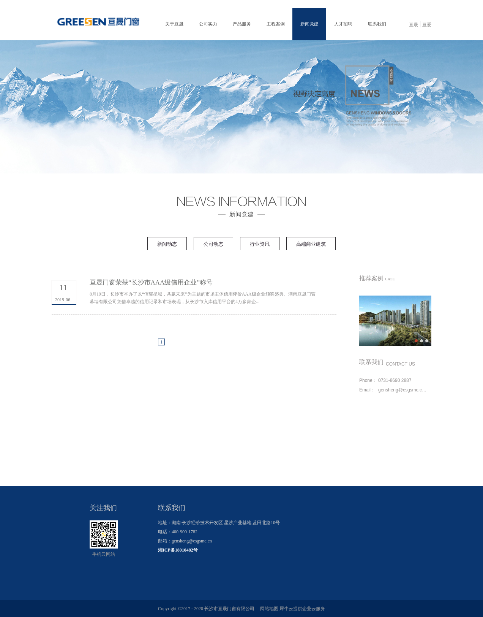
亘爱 (426, 24)
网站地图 (268, 608)
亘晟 (413, 24)
